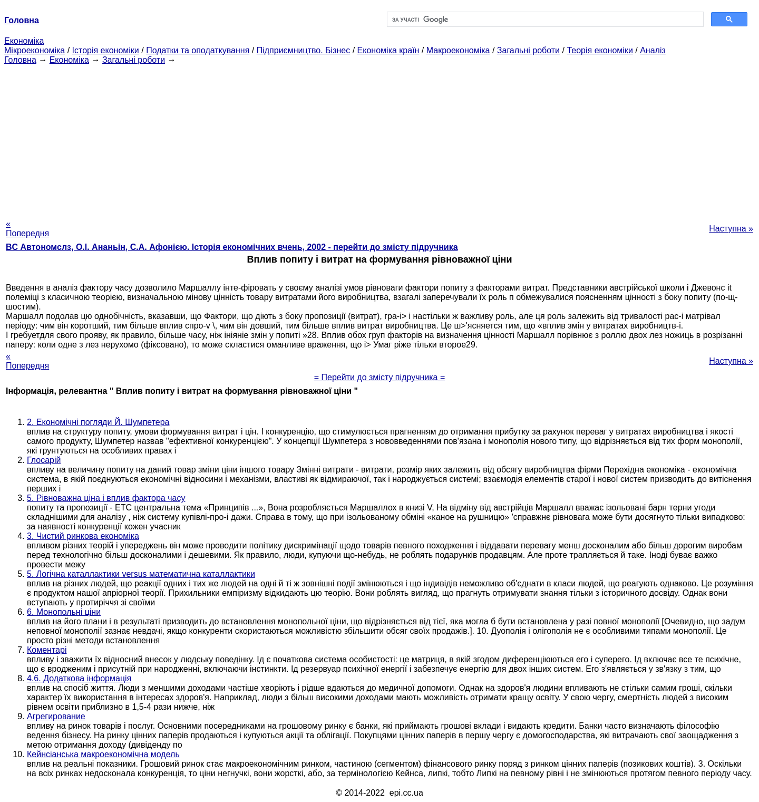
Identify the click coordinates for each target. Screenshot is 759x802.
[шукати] (544, 19)
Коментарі (46, 649)
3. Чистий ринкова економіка (83, 536)
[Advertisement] (379, 138)
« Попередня (27, 228)
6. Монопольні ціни (64, 611)
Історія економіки (105, 50)
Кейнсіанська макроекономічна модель (103, 754)
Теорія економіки (599, 50)
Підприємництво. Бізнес (304, 50)
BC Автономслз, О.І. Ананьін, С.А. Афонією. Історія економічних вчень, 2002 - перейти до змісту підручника (232, 247)
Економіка (24, 40)
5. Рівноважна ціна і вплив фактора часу (106, 498)
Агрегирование (56, 716)
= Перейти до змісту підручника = (379, 377)
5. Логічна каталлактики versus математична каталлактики (141, 573)
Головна (20, 59)
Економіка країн (388, 50)
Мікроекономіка (34, 50)
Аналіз (653, 50)
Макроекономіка (458, 50)
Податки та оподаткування (197, 50)
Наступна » (731, 228)
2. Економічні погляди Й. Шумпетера (98, 422)
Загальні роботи (528, 50)
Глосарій (44, 460)
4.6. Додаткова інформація (79, 678)
